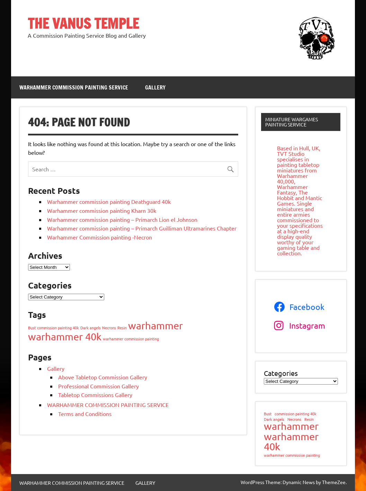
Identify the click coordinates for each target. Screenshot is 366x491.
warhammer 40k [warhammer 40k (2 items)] (64, 336)
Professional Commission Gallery (98, 386)
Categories (281, 373)
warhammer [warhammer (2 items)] (155, 325)
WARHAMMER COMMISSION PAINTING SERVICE (73, 87)
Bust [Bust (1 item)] (32, 327)
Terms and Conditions (84, 413)
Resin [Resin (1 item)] (122, 327)
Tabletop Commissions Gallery (95, 394)
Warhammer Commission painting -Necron (99, 237)
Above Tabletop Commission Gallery (102, 377)
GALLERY (155, 87)
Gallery (55, 368)
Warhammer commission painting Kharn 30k (101, 210)
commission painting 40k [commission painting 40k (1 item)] (58, 327)
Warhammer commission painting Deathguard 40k (109, 201)
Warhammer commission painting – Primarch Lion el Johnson (122, 219)
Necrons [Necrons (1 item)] (109, 327)
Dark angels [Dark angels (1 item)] (90, 327)
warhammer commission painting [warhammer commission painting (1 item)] (131, 338)
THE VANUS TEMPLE (83, 23)
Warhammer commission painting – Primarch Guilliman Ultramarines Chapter (141, 228)
